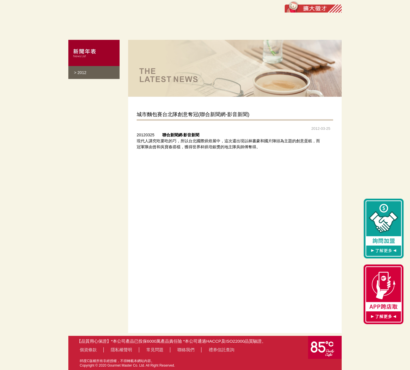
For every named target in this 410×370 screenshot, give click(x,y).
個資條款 (88, 349)
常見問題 (154, 349)
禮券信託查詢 (221, 349)
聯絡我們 (185, 349)
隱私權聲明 (121, 349)
